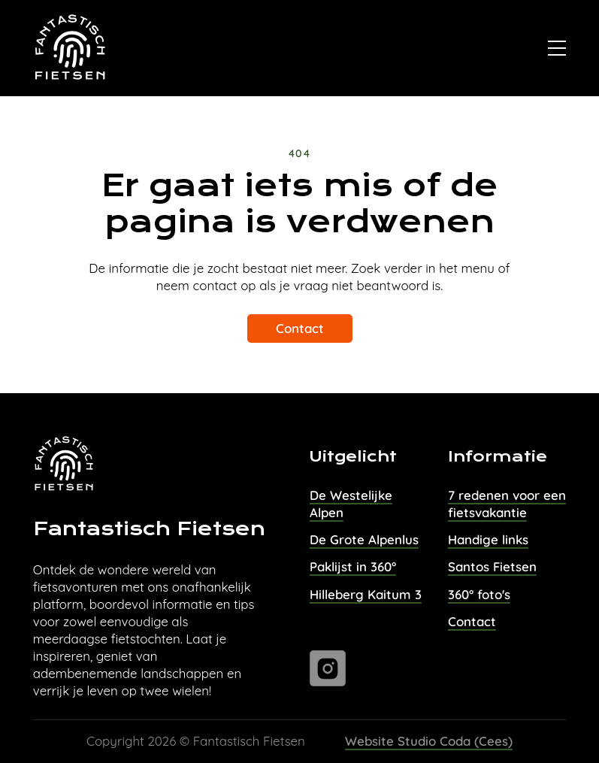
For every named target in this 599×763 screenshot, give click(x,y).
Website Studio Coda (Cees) (429, 741)
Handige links (488, 539)
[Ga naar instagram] (328, 668)
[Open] (557, 48)
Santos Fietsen (492, 566)
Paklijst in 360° (353, 566)
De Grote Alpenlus (364, 539)
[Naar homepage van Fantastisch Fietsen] (71, 48)
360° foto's (479, 594)
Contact (300, 328)
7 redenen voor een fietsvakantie (507, 503)
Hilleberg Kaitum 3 (366, 594)
